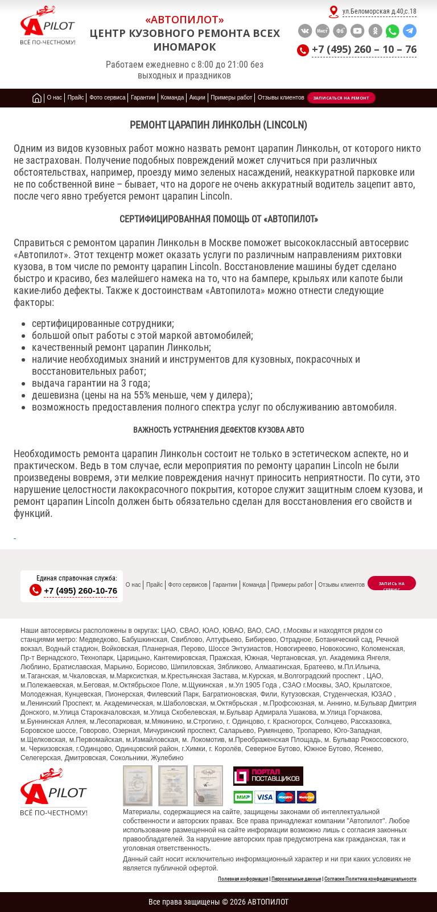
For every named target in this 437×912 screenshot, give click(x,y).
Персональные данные (296, 879)
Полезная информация (243, 879)
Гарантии (225, 585)
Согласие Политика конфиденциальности (370, 879)
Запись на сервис (392, 585)
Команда (254, 585)
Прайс (154, 585)
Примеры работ (292, 585)
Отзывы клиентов (341, 585)
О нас (133, 585)
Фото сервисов (188, 585)
